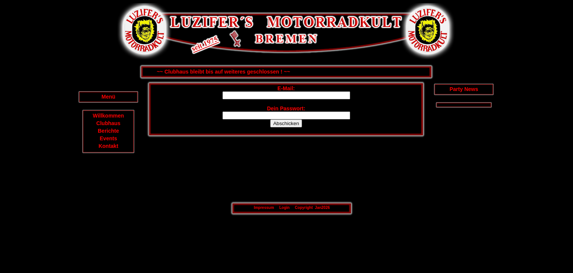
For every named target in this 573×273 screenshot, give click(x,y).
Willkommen (108, 116)
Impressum (264, 208)
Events (108, 138)
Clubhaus (108, 123)
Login (284, 208)
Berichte (108, 131)
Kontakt (108, 146)
